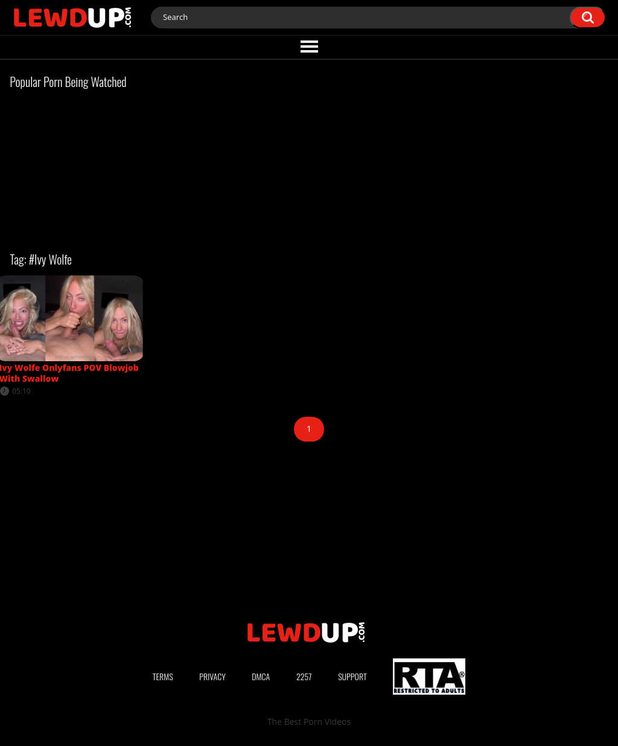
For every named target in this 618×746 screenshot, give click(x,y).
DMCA (261, 676)
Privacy (212, 676)
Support (352, 676)
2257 (304, 676)
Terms (163, 676)
